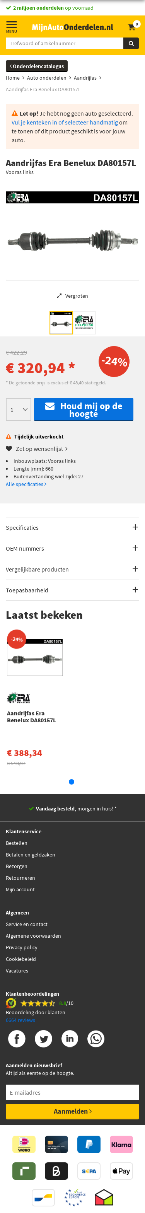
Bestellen (16, 842)
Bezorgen (16, 866)
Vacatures (17, 970)
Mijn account (20, 889)
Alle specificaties (26, 484)
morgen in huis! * (76, 808)
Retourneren (20, 877)
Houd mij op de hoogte (83, 410)
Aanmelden (73, 1111)
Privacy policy (22, 947)
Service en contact (27, 924)
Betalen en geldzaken (30, 854)
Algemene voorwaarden (33, 935)
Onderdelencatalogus (37, 66)
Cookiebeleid (21, 958)
